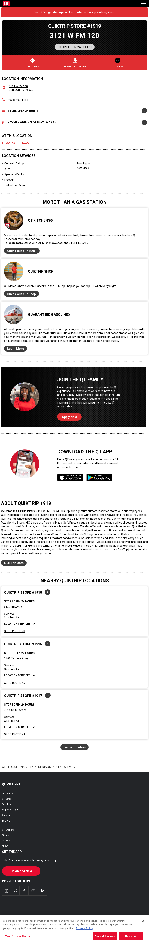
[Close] (143, 923)
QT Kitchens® (40, 220)
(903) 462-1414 (18, 100)
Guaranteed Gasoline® (49, 314)
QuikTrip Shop (40, 271)
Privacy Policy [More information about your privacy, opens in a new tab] (84, 930)
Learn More (15, 349)
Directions (32, 63)
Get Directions (14, 631)
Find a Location (74, 747)
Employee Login (10, 809)
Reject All (131, 938)
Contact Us (7, 793)
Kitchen (74, 122)
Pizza (24, 142)
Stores (5, 835)
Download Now (21, 871)
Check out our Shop (21, 294)
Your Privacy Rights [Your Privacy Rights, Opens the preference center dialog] (17, 938)
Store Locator (79, 243)
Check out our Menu (21, 251)
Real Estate (8, 804)
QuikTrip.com (14, 563)
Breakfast (9, 142)
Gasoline (6, 815)
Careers (6, 840)
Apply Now (69, 417)
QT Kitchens (8, 829)
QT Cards (6, 798)
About (5, 845)
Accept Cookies (105, 938)
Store (74, 110)
